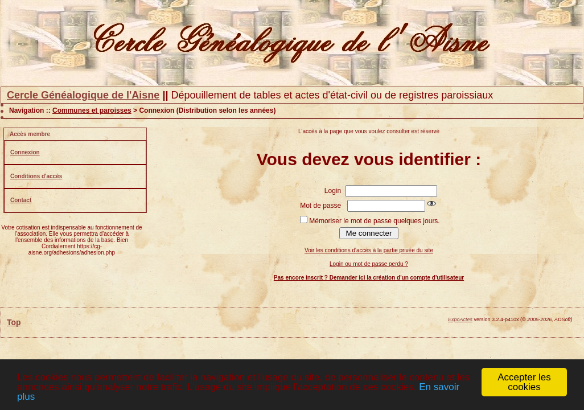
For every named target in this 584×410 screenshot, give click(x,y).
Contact (20, 200)
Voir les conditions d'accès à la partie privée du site (369, 250)
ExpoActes (460, 319)
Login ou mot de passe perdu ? (369, 264)
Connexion (25, 152)
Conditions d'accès (36, 176)
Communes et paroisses (91, 110)
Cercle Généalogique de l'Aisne (83, 95)
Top (14, 322)
